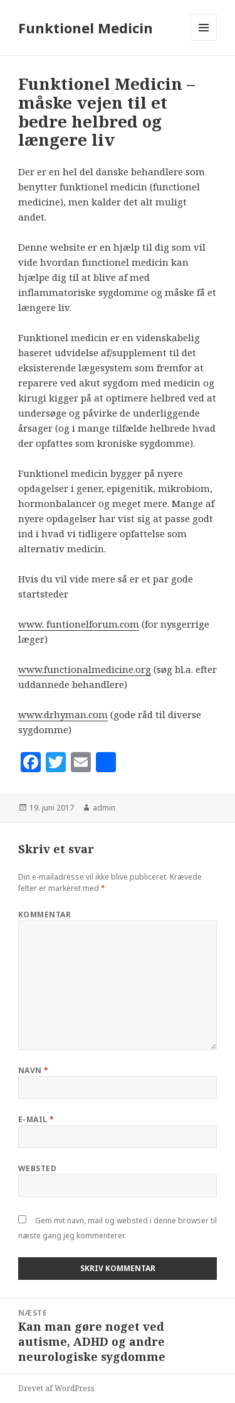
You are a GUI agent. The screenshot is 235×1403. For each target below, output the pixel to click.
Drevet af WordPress (56, 1388)
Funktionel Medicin (85, 27)
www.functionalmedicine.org (84, 669)
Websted (37, 1168)
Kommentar (44, 914)
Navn (33, 1070)
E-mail (36, 1119)
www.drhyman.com (63, 714)
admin (104, 807)
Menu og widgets (204, 40)
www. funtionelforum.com (78, 624)
